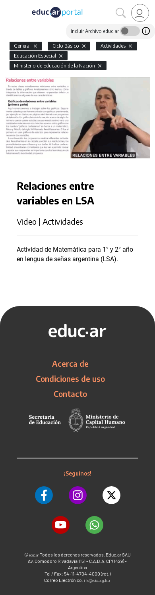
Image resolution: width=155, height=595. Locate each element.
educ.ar (34, 555)
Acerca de (70, 363)
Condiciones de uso (70, 378)
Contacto (70, 394)
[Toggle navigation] (7, 4)
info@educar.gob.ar (97, 580)
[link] (140, 13)
